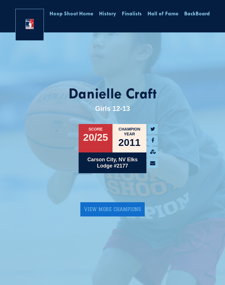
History (107, 14)
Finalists (132, 14)
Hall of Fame (163, 14)
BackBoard (197, 14)
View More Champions (112, 209)
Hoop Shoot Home (71, 14)
